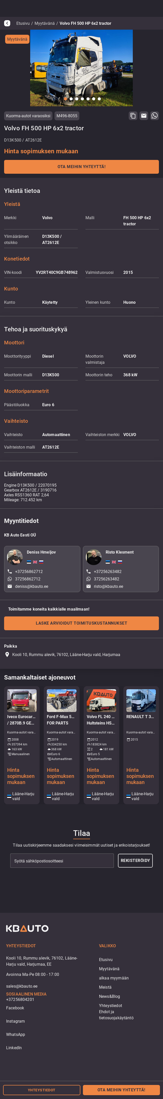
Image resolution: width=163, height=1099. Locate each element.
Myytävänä (45, 23)
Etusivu (23, 23)
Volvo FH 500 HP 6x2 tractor (85, 23)
